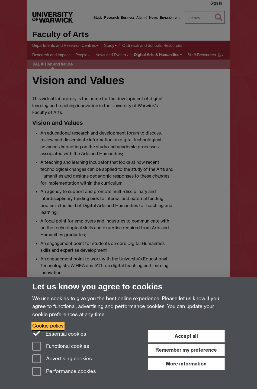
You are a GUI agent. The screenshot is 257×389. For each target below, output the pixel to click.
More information (186, 364)
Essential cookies (59, 333)
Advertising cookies (62, 359)
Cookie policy (48, 326)
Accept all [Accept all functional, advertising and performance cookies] (186, 336)
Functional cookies (60, 347)
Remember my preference (186, 350)
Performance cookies (64, 372)
